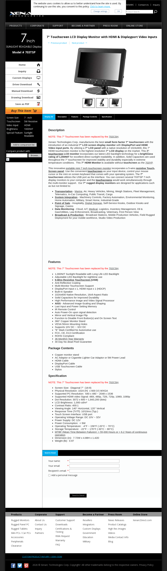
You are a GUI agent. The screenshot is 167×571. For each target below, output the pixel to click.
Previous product (57, 43)
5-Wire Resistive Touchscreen (73, 279)
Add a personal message (62, 475)
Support (58, 25)
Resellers (87, 520)
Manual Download (26, 90)
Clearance (16, 545)
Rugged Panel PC (20, 524)
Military (86, 541)
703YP (148, 162)
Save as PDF (28, 103)
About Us (40, 520)
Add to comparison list (23, 144)
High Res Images (117, 528)
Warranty (60, 540)
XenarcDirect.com (142, 520)
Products (15, 25)
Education (88, 537)
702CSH (113, 136)
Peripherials (17, 541)
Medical (93, 209)
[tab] (48, 117)
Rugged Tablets (19, 528)
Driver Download (27, 84)
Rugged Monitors (20, 520)
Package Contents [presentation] (90, 117)
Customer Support (65, 520)
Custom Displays (26, 77)
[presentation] (84, 484)
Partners (39, 532)
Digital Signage (93, 203)
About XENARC (127, 4)
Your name (54, 460)
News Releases (116, 520)
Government (89, 532)
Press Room (110, 25)
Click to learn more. (100, 6)
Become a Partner (83, 25)
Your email (54, 465)
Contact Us (41, 524)
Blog (110, 541)
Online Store (134, 25)
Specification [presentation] (107, 117)
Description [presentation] (62, 117)
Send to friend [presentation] (50, 453)
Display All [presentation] (49, 117)
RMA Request (62, 536)
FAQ (57, 544)
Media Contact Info (118, 537)
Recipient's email (57, 470)
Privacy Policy (146, 564)
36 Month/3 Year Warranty (69, 338)
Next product (80, 43)
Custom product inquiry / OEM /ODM (42, 556)
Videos (111, 532)
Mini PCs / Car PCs (21, 532)
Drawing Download (26, 97)
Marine (78, 191)
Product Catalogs (117, 524)
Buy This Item (24, 111)
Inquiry (29, 71)
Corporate (37, 25)
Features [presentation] (74, 117)
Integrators (88, 524)
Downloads (61, 524)
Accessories (17, 537)
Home (30, 64)
